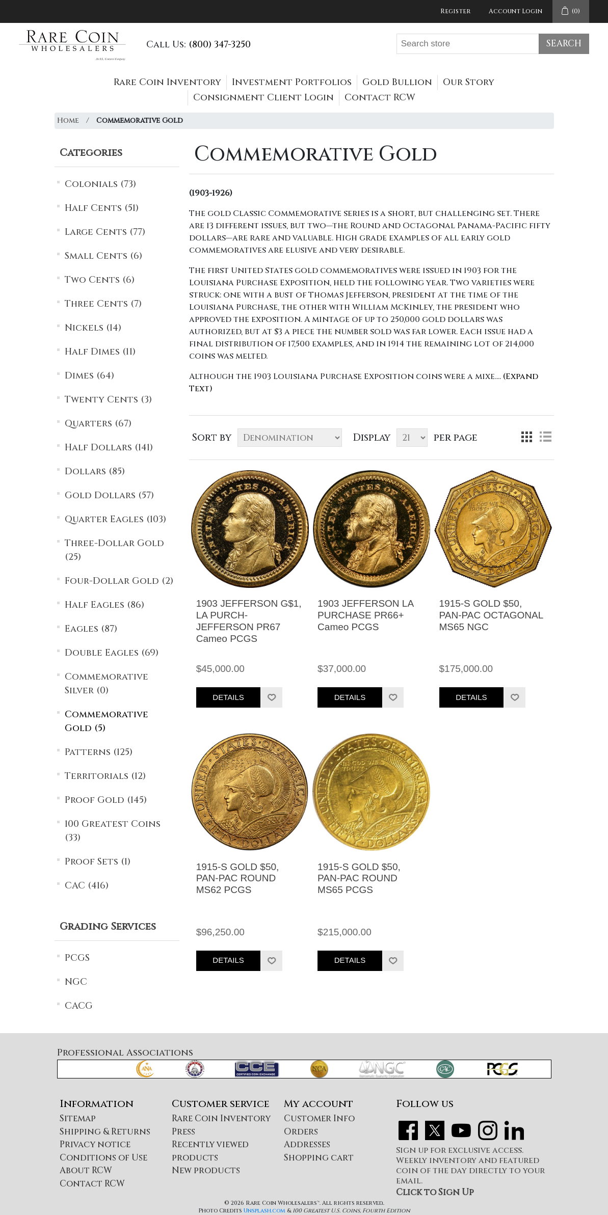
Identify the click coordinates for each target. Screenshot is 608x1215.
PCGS (77, 958)
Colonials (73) (100, 184)
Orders (301, 1132)
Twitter (434, 1130)
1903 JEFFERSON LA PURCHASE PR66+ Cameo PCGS (365, 615)
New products (206, 1170)
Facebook (408, 1130)
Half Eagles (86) (104, 605)
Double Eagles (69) (111, 652)
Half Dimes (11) (100, 351)
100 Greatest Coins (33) (113, 831)
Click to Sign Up (435, 1192)
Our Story (468, 82)
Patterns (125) (99, 752)
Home (68, 120)
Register (455, 11)
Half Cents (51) (102, 208)
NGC (76, 982)
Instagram (487, 1130)
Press (183, 1132)
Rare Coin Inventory (167, 82)
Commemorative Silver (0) (106, 683)
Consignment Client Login (263, 97)
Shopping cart (319, 1158)
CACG (79, 1006)
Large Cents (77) (105, 232)
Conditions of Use (103, 1158)
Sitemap (78, 1118)
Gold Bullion (397, 82)
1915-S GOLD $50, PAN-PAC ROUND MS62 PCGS (237, 878)
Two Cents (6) (100, 280)
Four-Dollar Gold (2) (119, 581)
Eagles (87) (91, 629)
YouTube (461, 1130)
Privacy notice (95, 1144)
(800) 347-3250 (220, 44)
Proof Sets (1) (97, 861)
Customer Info (319, 1118)
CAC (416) (87, 885)
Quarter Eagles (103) (115, 519)
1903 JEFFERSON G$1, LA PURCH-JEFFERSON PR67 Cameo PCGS (249, 620)
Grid (527, 436)
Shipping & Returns (105, 1132)
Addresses (307, 1144)
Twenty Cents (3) (108, 399)
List (545, 436)
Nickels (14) (93, 327)
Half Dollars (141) (109, 447)
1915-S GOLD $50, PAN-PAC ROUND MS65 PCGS (359, 878)
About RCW (86, 1170)
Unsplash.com (264, 1210)
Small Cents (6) (103, 256)
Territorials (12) (105, 776)
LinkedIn (514, 1130)
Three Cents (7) (103, 304)
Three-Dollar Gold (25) (114, 550)
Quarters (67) (98, 423)
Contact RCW (380, 97)
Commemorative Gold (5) (106, 721)
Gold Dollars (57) (109, 495)
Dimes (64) (89, 375)
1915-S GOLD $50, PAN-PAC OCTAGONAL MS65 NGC (491, 615)
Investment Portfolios (292, 82)
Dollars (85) (95, 471)
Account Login (515, 11)
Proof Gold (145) (106, 800)
